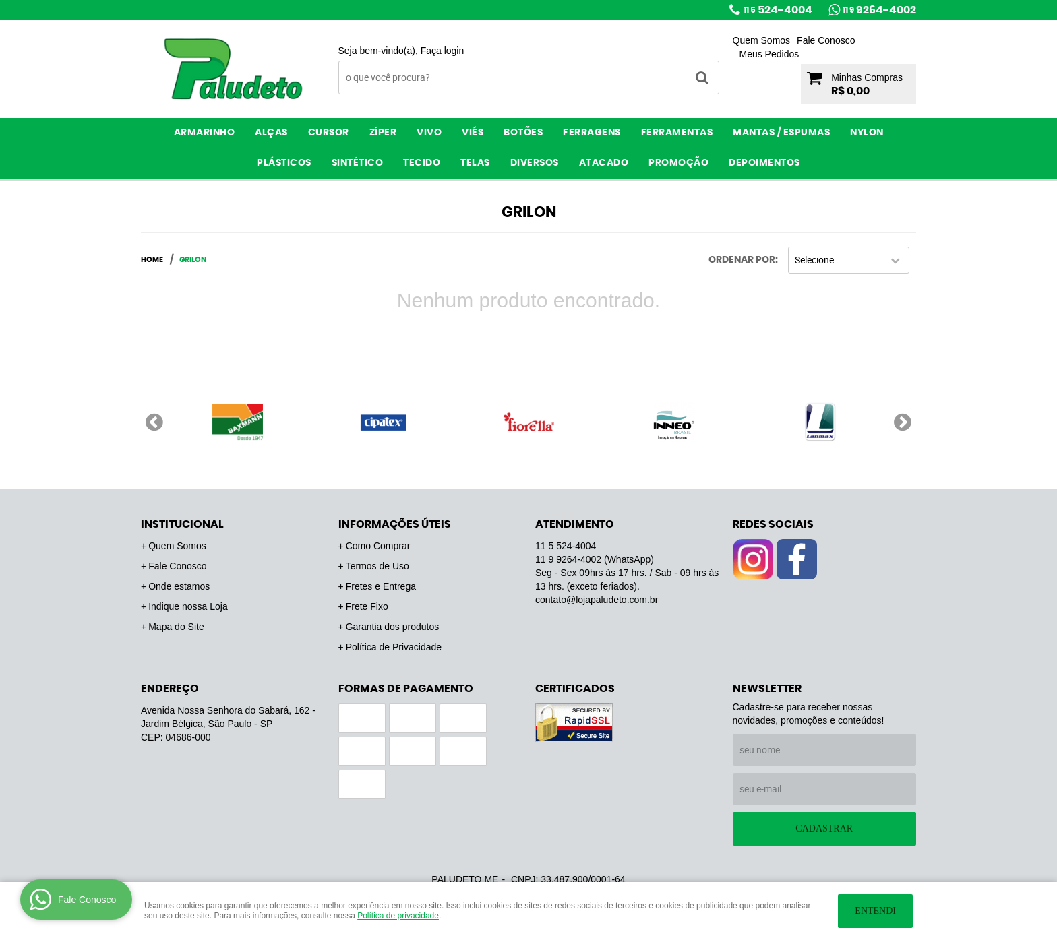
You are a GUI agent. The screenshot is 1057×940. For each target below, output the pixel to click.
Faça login (442, 50)
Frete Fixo (367, 606)
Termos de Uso (377, 566)
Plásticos (284, 163)
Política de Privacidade (394, 646)
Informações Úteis (394, 524)
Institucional (182, 524)
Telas (475, 163)
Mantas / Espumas (781, 132)
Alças (271, 132)
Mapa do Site (176, 626)
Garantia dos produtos (393, 626)
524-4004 (778, 10)
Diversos (534, 163)
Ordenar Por (741, 260)
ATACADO (604, 163)
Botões (523, 132)
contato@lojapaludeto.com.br (596, 599)
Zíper (383, 132)
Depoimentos (764, 163)
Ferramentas (677, 132)
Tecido (421, 163)
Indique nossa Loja (188, 606)
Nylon (867, 132)
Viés (472, 132)
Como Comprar (378, 545)
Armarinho (204, 132)
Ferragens (592, 132)
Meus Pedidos (769, 54)
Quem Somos (762, 40)
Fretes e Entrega (381, 586)
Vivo (429, 132)
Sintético (358, 163)
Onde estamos (179, 586)
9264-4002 (879, 10)
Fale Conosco (826, 40)
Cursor (328, 132)
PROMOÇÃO (678, 163)
